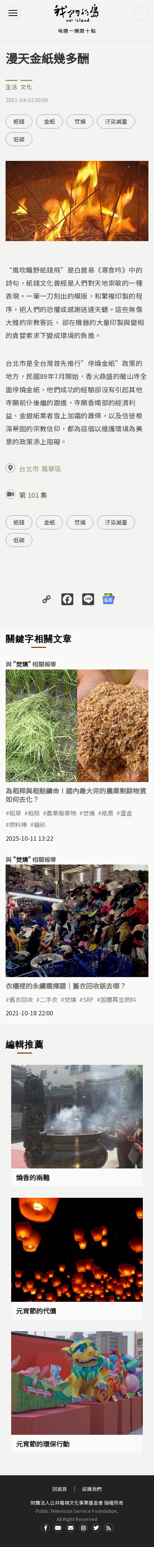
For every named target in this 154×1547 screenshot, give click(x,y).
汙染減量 (116, 121)
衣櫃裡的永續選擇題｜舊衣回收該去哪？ (66, 985)
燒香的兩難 (32, 1177)
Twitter (96, 1527)
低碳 (19, 139)
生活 (11, 87)
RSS (108, 1527)
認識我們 (92, 1488)
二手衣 (49, 999)
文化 (26, 87)
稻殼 (34, 812)
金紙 (49, 121)
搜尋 (141, 13)
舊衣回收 (21, 999)
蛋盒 (126, 812)
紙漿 (107, 812)
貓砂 (40, 824)
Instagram (83, 1527)
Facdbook (45, 1527)
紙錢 (19, 121)
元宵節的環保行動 (43, 1444)
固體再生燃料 (118, 999)
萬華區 (51, 468)
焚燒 (80, 121)
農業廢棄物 (61, 812)
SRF (88, 999)
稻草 (15, 812)
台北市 (29, 468)
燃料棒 (18, 824)
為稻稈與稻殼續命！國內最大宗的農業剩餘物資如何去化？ (76, 795)
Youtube (58, 1527)
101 (33, 495)
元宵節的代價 (36, 1311)
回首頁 (59, 1488)
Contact (70, 1527)
